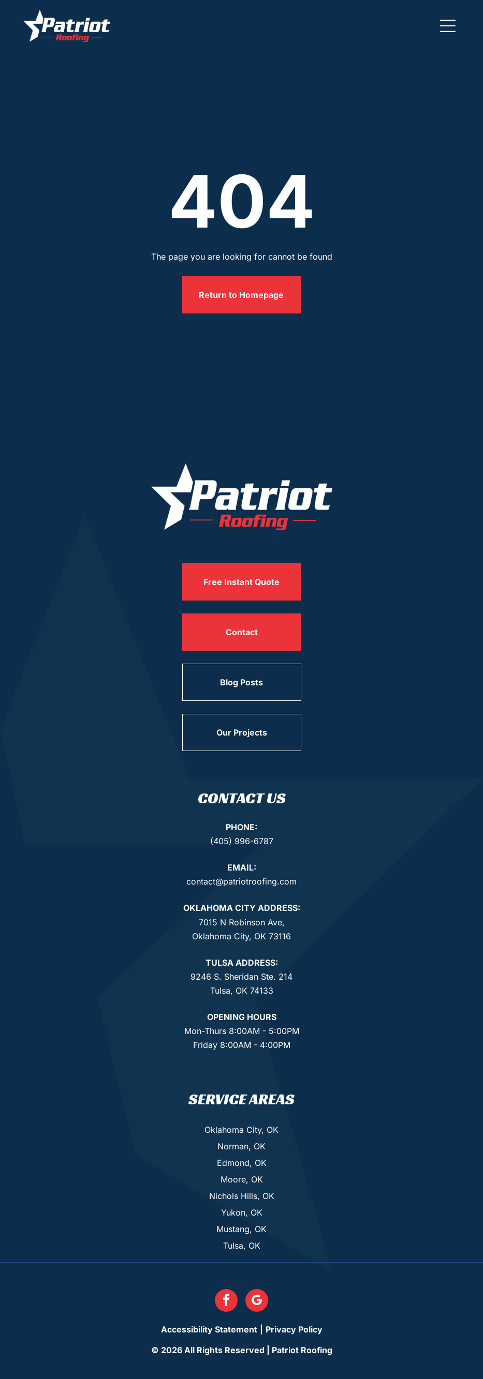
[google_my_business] (256, 1301)
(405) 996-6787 (241, 841)
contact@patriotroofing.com (241, 881)
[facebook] (226, 1301)
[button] (448, 26)
